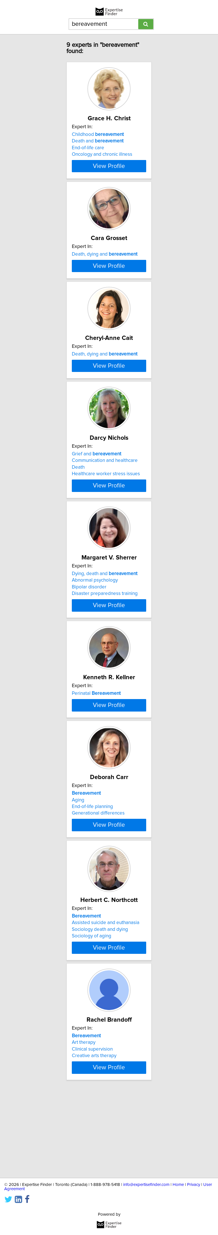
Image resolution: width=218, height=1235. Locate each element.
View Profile (109, 166)
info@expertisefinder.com (146, 1185)
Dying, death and (104, 625)
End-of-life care (88, 147)
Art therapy (83, 1123)
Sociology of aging (91, 1017)
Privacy (193, 1185)
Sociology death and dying (100, 1010)
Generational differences (98, 891)
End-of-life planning (92, 884)
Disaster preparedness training (105, 645)
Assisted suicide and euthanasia (105, 1004)
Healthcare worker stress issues (106, 522)
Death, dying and (104, 257)
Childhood (98, 134)
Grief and (96, 503)
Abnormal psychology (95, 632)
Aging (78, 878)
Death (78, 516)
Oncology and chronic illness (102, 154)
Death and (97, 141)
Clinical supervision (92, 1130)
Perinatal (96, 748)
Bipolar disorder (89, 639)
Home (178, 1185)
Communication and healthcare (105, 509)
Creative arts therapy (94, 1137)
